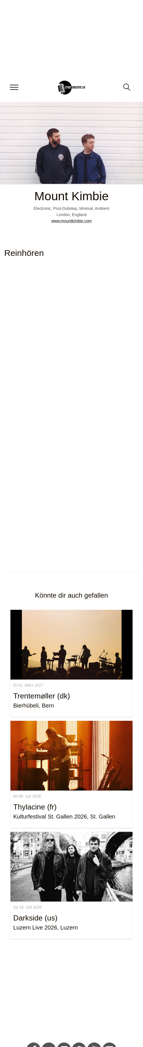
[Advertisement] (69, 991)
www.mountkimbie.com (71, 221)
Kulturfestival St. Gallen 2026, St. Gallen (64, 816)
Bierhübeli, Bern (33, 705)
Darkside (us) (35, 918)
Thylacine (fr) (35, 807)
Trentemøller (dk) (41, 696)
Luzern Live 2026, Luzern (45, 927)
